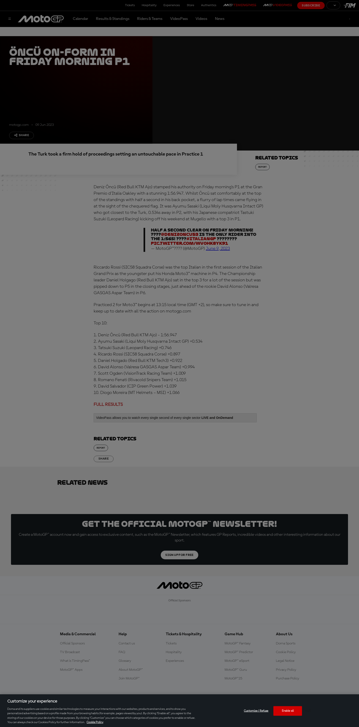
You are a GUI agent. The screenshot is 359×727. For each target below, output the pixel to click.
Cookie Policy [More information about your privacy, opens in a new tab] (95, 722)
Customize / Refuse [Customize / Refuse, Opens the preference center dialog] (256, 710)
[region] (179, 710)
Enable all (288, 710)
